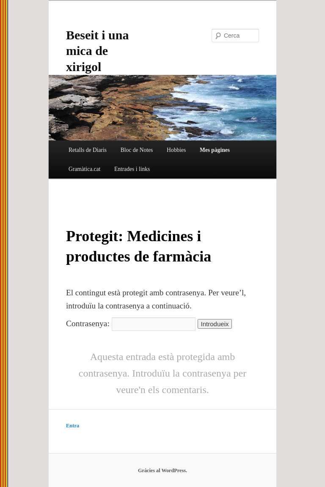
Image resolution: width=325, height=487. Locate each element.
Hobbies (176, 150)
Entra (72, 426)
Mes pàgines (215, 150)
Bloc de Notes (137, 150)
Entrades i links (132, 169)
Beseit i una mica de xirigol (97, 50)
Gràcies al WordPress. (162, 470)
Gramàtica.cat (84, 169)
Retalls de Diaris (88, 150)
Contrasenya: (131, 323)
